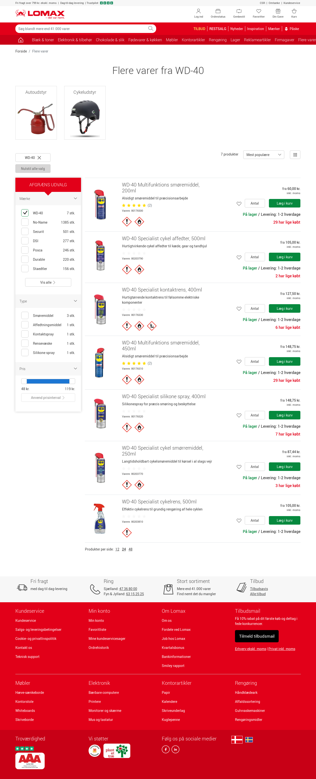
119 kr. (70, 388)
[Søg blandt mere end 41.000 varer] (80, 28)
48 (131, 549)
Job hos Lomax (173, 638)
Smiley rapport (173, 665)
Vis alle (48, 282)
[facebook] (166, 750)
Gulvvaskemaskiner (250, 710)
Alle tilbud (258, 594)
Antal (255, 203)
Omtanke (274, 3)
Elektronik (99, 683)
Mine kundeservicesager (107, 638)
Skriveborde (24, 719)
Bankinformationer (176, 656)
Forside (21, 51)
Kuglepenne (171, 719)
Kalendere (169, 701)
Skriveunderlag (173, 710)
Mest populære (257, 154)
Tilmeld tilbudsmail (257, 636)
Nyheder (236, 28)
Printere (95, 701)
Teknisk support (27, 656)
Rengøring (246, 683)
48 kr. (25, 388)
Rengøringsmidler (248, 719)
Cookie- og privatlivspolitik (35, 638)
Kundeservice (292, 3)
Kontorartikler (177, 683)
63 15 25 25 (135, 594)
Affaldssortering (247, 701)
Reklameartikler (257, 39)
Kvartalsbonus (173, 647)
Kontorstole (24, 701)
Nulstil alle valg (33, 168)
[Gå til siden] (20, 40)
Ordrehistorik (99, 647)
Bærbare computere (104, 692)
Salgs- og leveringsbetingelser (38, 629)
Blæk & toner (43, 39)
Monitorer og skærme (105, 710)
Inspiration (255, 28)
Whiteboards (25, 710)
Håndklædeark (246, 692)
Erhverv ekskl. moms (250, 648)
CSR (262, 3)
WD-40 (33, 157)
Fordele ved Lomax (176, 629)
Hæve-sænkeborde (29, 692)
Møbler (22, 683)
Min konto (96, 620)
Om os (167, 620)
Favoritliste (97, 629)
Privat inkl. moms (281, 648)
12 (117, 549)
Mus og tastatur (101, 719)
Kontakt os (23, 647)
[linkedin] (174, 750)
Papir (166, 692)
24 (124, 549)
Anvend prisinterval (48, 397)
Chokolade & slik (110, 39)
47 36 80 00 (128, 588)
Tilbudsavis (259, 588)
